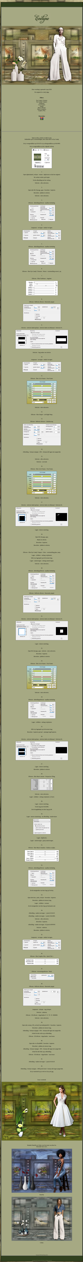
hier (48, 92)
